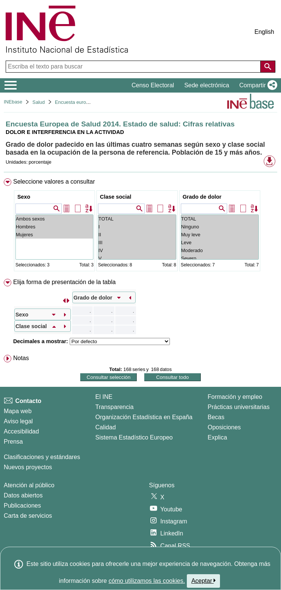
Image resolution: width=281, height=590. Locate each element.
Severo (219, 258)
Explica (217, 437)
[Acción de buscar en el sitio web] (267, 67)
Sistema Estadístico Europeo (134, 437)
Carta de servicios (28, 515)
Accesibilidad (21, 431)
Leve (219, 242)
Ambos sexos (54, 219)
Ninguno (219, 227)
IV (137, 250)
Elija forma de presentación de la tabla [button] (64, 282)
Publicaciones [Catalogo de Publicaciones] (22, 505)
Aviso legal (18, 421)
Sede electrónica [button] (206, 85)
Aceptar (203, 580)
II (137, 235)
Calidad (105, 427)
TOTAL (137, 219)
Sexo (23, 197)
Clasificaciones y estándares (42, 457)
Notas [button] (21, 358)
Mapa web (18, 411)
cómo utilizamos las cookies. (146, 581)
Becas (216, 417)
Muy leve (219, 235)
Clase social (115, 197)
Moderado (219, 250)
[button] (256, 85)
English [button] (264, 32)
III (137, 242)
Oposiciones (224, 427)
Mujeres (54, 235)
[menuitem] (140, 226)
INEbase (13, 102)
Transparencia (114, 407)
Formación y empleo (235, 397)
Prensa (13, 441)
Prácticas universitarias (239, 407)
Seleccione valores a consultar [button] (54, 181)
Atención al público (29, 485)
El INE (103, 397)
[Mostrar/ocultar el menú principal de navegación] (11, 85)
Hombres (54, 227)
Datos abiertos (23, 495)
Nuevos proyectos (28, 467)
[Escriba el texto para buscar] (134, 67)
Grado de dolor (202, 197)
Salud (38, 102)
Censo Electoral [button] (152, 85)
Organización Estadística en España (143, 417)
